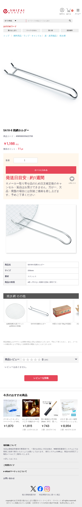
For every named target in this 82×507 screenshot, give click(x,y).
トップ (6, 36)
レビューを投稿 (41, 378)
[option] (41, 81)
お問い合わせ (9, 478)
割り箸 (50, 30)
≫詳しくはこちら (10, 459)
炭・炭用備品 (51, 36)
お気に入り (72, 182)
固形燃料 (70, 30)
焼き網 (63, 36)
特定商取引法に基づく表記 (49, 495)
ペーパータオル (31, 30)
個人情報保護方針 (29, 495)
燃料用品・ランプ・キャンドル (27, 36)
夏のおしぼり (12, 30)
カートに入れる (41, 170)
